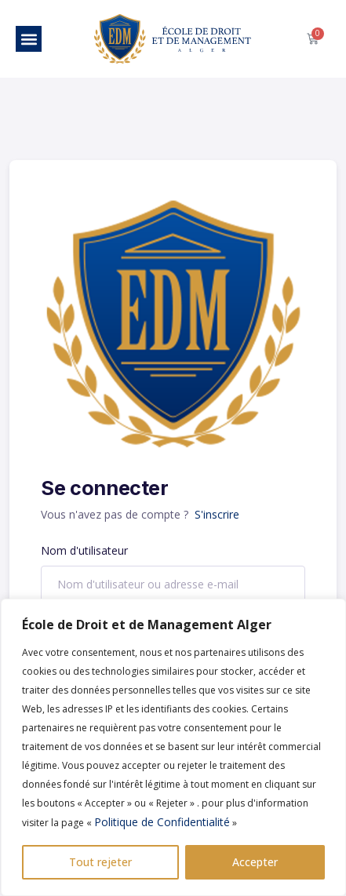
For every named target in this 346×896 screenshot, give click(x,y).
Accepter (255, 861)
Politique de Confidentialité (162, 821)
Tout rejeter (100, 861)
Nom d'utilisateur (84, 550)
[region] (173, 747)
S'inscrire (217, 514)
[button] (29, 39)
